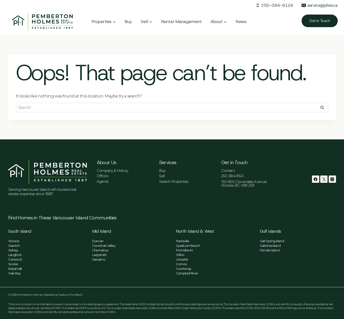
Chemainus (100, 250)
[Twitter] (324, 179)
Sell (162, 176)
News (241, 21)
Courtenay (183, 269)
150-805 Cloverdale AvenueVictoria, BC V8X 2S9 (244, 183)
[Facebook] (315, 179)
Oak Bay (14, 273)
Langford (14, 255)
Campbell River (187, 273)
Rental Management (181, 21)
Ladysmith (99, 255)
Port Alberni (184, 250)
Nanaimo (98, 259)
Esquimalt (15, 269)
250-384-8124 (232, 176)
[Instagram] (332, 179)
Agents (103, 181)
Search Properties (174, 181)
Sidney (13, 250)
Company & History (112, 170)
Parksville (182, 241)
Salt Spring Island (272, 241)
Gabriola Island (270, 245)
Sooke (13, 264)
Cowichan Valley (103, 245)
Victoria (13, 241)
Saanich (14, 245)
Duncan (98, 241)
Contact (228, 170)
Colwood (15, 259)
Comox (181, 264)
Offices (102, 176)
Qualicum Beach (188, 245)
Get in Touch (319, 20)
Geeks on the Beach (70, 294)
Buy (128, 21)
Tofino (180, 255)
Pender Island (270, 250)
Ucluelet (182, 259)
